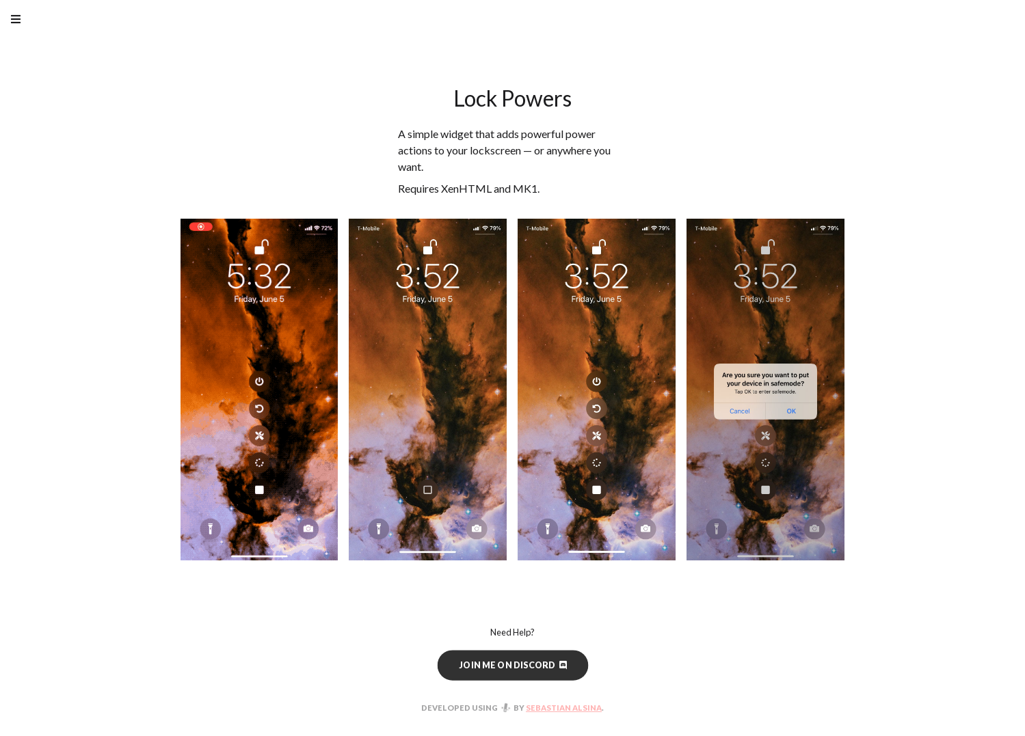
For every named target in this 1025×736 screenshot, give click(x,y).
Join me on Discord (512, 664)
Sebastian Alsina (564, 707)
